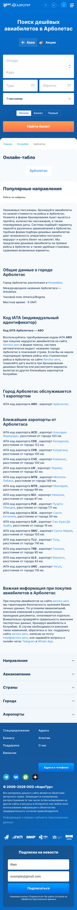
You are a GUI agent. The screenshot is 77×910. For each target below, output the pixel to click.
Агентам (44, 738)
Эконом (24, 113)
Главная (7, 144)
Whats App (45, 641)
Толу (56, 539)
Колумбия (23, 144)
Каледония (60, 441)
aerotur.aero (61, 601)
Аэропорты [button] (38, 714)
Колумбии (55, 282)
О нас (42, 745)
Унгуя (57, 566)
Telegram (28, 641)
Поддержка (11, 745)
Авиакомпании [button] (38, 674)
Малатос (59, 557)
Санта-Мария (63, 531)
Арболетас (38, 171)
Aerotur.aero (11, 345)
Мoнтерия (60, 486)
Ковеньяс (59, 459)
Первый (53, 113)
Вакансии (9, 753)
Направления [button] (38, 661)
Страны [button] (38, 687)
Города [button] (38, 701)
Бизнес (38, 113)
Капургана (60, 450)
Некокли (58, 495)
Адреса (43, 730)
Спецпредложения (16, 730)
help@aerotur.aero (15, 637)
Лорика (56, 468)
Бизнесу (9, 738)
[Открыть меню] (72, 5)
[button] (45, 5)
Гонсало (58, 549)
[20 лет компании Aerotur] (7, 5)
